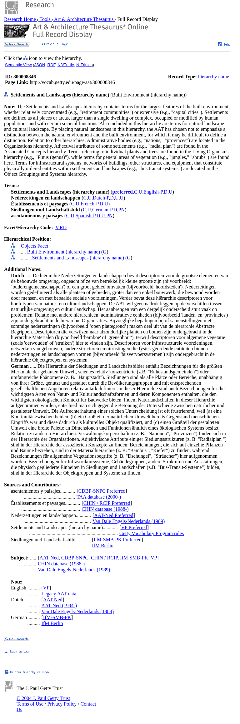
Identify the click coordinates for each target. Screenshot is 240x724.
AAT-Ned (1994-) (59, 605)
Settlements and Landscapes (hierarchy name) (78, 257)
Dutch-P (101, 197)
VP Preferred (134, 527)
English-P (152, 192)
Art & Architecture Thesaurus (84, 19)
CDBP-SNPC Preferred (102, 491)
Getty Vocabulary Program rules (151, 533)
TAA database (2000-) (99, 497)
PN (121, 209)
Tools (45, 19)
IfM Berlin (102, 545)
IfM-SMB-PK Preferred (118, 539)
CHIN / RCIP (104, 557)
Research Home (20, 19)
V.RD (61, 227)
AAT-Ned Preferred (113, 515)
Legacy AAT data (59, 593)
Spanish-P (85, 215)
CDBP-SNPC (74, 557)
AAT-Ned (49, 557)
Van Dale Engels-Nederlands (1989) (128, 521)
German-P (102, 209)
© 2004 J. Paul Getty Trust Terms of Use (43, 701)
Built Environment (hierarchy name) (63, 251)
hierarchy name (213, 76)
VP (154, 557)
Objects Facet (34, 246)
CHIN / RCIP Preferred (106, 503)
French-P (89, 203)
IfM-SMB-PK (134, 557)
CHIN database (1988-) (105, 509)
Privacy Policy (62, 704)
